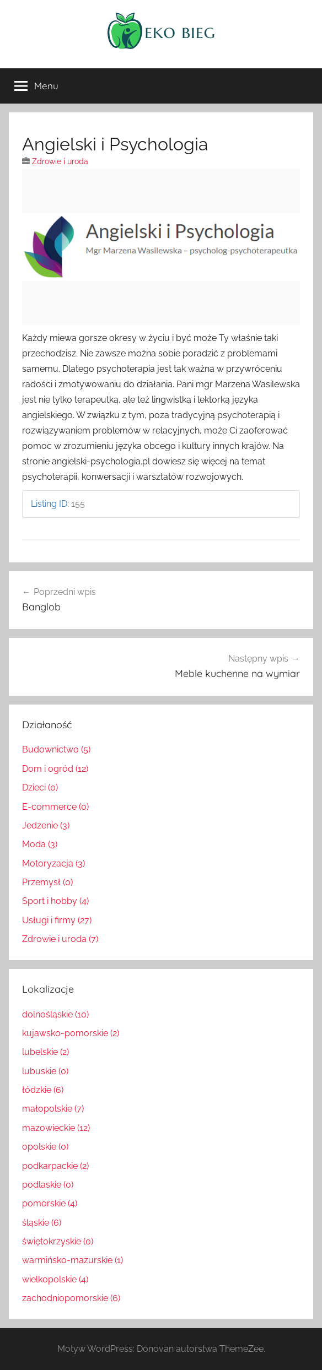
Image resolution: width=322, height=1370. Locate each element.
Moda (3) (39, 844)
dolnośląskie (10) (55, 1014)
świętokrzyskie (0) (57, 1241)
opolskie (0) (45, 1146)
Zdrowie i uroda (60, 161)
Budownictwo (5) (56, 749)
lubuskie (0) (45, 1071)
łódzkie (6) (42, 1090)
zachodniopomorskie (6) (71, 1298)
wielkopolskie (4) (55, 1279)
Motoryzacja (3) (53, 863)
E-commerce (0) (55, 807)
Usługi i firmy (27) (57, 920)
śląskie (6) (41, 1222)
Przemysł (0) (47, 882)
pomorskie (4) (49, 1203)
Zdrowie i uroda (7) (60, 939)
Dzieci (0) (40, 787)
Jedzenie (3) (45, 825)
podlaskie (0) (47, 1184)
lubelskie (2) (45, 1052)
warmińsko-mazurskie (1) (72, 1260)
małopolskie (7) (53, 1108)
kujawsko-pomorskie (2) (70, 1033)
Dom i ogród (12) (55, 768)
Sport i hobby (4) (55, 901)
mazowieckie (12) (56, 1128)
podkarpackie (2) (55, 1166)
